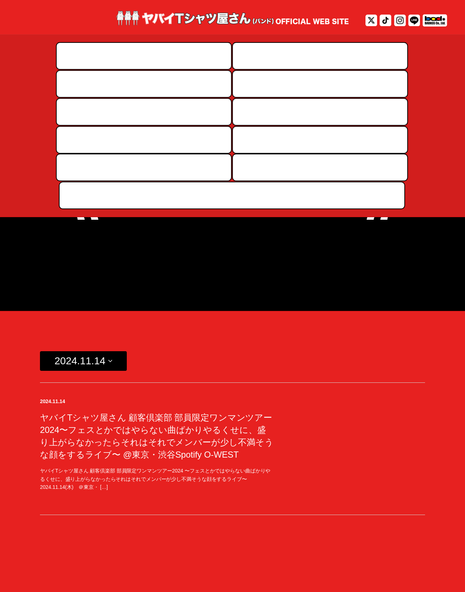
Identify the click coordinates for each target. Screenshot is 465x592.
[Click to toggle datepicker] (83, 224)
